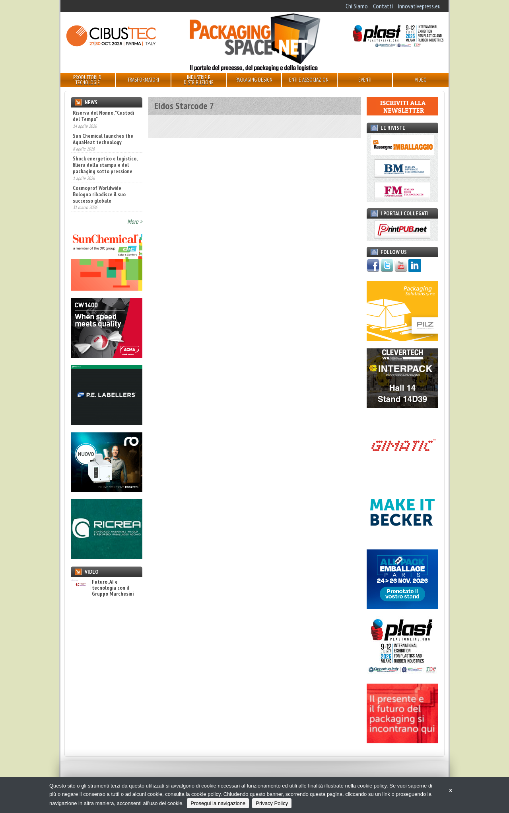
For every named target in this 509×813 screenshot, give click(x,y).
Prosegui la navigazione (217, 803)
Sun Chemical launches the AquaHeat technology (103, 139)
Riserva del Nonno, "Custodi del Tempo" (103, 115)
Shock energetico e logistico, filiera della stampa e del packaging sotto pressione (105, 164)
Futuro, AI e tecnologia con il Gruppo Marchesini (102, 588)
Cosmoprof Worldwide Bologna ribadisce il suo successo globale (99, 194)
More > (134, 221)
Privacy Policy (272, 803)
